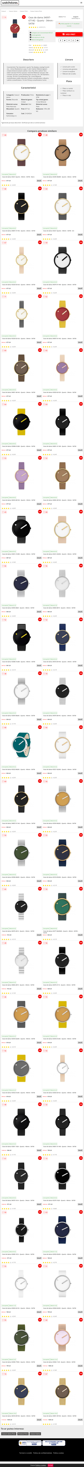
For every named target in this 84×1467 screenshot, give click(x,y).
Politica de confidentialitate (42, 1453)
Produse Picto (23, 1434)
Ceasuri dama (13, 11)
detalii (39, 181)
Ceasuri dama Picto (36, 11)
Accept (50, 1465)
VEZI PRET (69, 34)
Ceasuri (3, 11)
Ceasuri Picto (24, 11)
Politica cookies (58, 1453)
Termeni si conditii (25, 1453)
